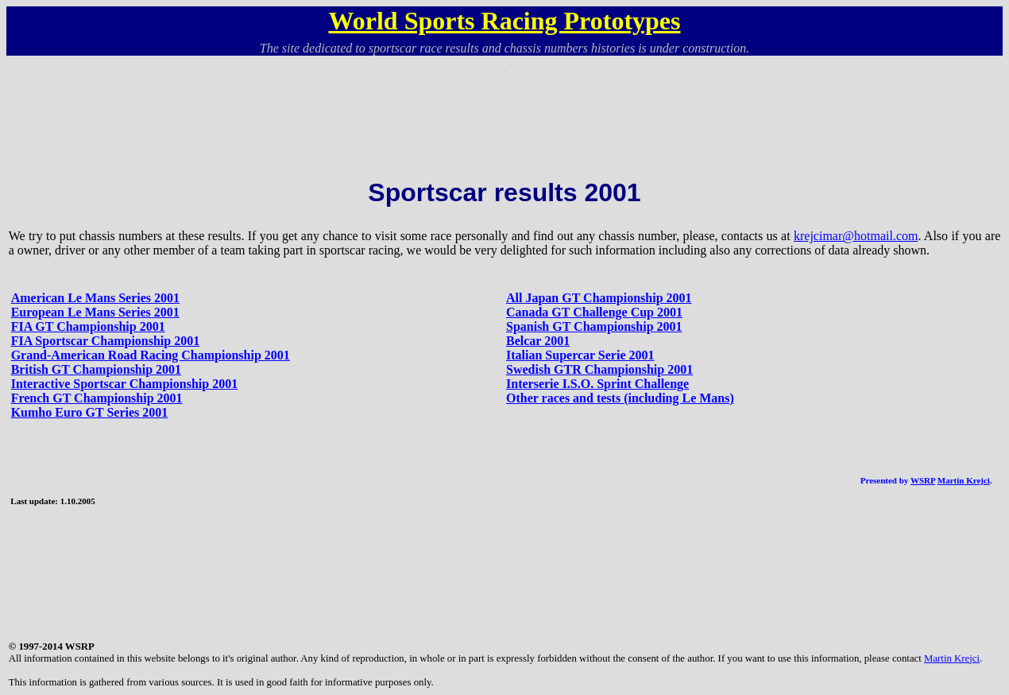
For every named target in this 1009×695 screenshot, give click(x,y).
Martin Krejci (963, 480)
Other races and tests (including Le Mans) (620, 398)
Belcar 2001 (538, 341)
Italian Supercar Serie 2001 (580, 355)
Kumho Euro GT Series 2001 (89, 412)
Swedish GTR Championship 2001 (599, 369)
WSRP (922, 480)
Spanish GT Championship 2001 (594, 326)
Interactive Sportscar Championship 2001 (124, 383)
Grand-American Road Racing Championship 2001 (150, 355)
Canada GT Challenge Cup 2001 (594, 312)
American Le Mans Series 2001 (95, 298)
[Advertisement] (504, 108)
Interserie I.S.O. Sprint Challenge (597, 383)
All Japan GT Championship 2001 (599, 298)
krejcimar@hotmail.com (856, 236)
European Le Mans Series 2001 (95, 312)
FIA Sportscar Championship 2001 (105, 341)
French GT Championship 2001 (97, 398)
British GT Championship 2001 (96, 369)
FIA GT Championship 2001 (88, 326)
